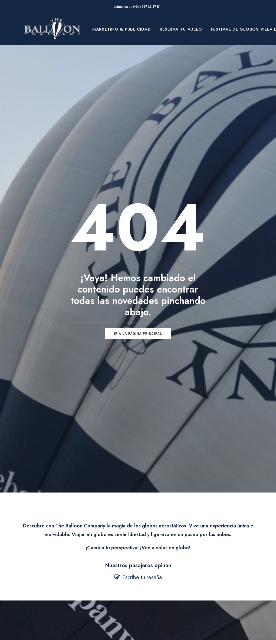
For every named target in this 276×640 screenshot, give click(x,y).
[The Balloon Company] (52, 29)
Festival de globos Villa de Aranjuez (54, 556)
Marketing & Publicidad (121, 29)
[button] (138, 330)
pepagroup (89, 629)
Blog (43, 573)
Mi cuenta (103, 605)
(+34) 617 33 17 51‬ (147, 7)
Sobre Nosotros (56, 539)
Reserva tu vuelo (181, 29)
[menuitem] (121, 29)
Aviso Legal (160, 533)
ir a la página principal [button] (138, 210)
